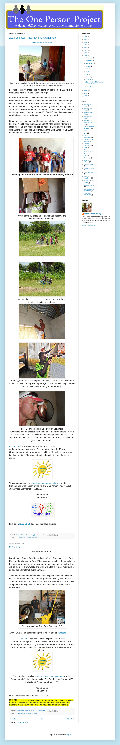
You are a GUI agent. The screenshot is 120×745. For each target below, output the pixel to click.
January (88, 79)
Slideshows (87, 180)
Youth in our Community (87, 194)
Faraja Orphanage (87, 136)
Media (85, 147)
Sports (86, 183)
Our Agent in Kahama (87, 161)
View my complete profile (89, 225)
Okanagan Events (87, 154)
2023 (86, 39)
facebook (24, 523)
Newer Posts (14, 719)
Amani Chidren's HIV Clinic (89, 127)
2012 (86, 96)
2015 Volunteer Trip (20, 537)
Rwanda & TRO (88, 172)
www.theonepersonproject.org (42, 42)
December (89, 58)
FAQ (85, 133)
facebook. (63, 633)
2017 (86, 50)
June (87, 71)
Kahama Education (87, 144)
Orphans (86, 158)
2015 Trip (14, 547)
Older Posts (70, 719)
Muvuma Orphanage (31, 537)
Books (85, 131)
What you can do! (89, 185)
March (88, 77)
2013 (86, 93)
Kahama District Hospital (88, 140)
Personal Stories (89, 164)
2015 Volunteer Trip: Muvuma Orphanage (32, 37)
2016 (86, 53)
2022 (86, 42)
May (87, 74)
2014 (86, 90)
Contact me (14, 446)
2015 (86, 55)
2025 (86, 37)
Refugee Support (89, 168)
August (88, 66)
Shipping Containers (87, 177)
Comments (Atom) (23, 722)
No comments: (41, 535)
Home (42, 719)
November (89, 61)
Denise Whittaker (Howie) (92, 214)
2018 (86, 47)
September (89, 63)
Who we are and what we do (89, 190)
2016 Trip (86, 120)
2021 (86, 45)
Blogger (68, 735)
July (87, 69)
